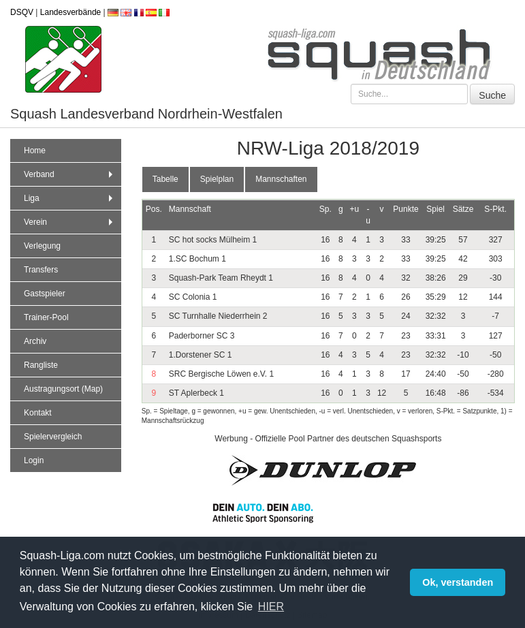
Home (35, 150)
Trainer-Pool (46, 317)
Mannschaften (280, 179)
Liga (70, 198)
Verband (70, 174)
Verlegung (42, 246)
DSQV (21, 12)
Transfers (41, 269)
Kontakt (38, 413)
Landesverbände (70, 12)
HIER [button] (271, 606)
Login (34, 460)
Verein (70, 222)
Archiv (35, 341)
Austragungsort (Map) (63, 389)
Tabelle (165, 179)
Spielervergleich (53, 436)
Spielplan (217, 179)
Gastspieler (44, 293)
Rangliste (41, 365)
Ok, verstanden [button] (457, 582)
